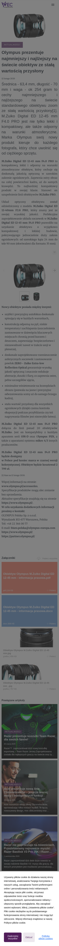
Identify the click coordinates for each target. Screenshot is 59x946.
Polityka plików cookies (46, 937)
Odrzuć (28, 937)
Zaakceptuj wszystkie (12, 937)
